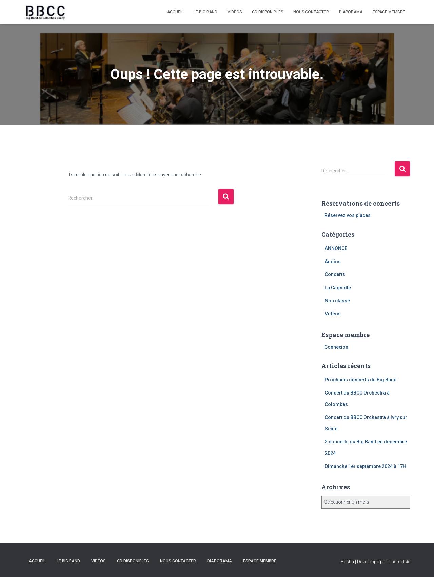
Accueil (175, 11)
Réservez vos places (347, 215)
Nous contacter (311, 11)
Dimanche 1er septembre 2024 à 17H (365, 466)
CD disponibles (267, 11)
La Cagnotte (338, 287)
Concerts (335, 274)
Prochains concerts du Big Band (361, 379)
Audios (333, 261)
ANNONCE (336, 248)
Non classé (337, 300)
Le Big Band (205, 11)
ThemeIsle (399, 561)
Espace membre (389, 11)
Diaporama (350, 11)
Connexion (336, 347)
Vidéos (235, 11)
